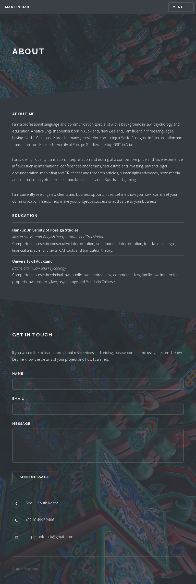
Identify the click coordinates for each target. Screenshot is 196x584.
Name (17, 373)
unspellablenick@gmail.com (49, 536)
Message (21, 423)
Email (18, 398)
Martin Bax (17, 7)
